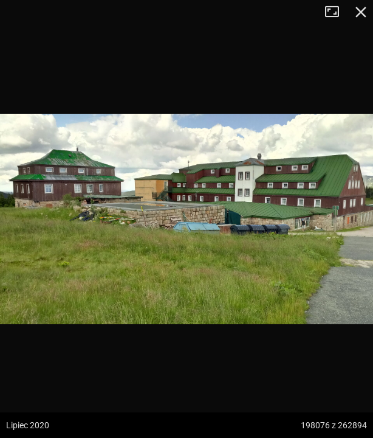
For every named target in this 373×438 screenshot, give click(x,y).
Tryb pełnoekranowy (336, 12)
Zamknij (361, 12)
